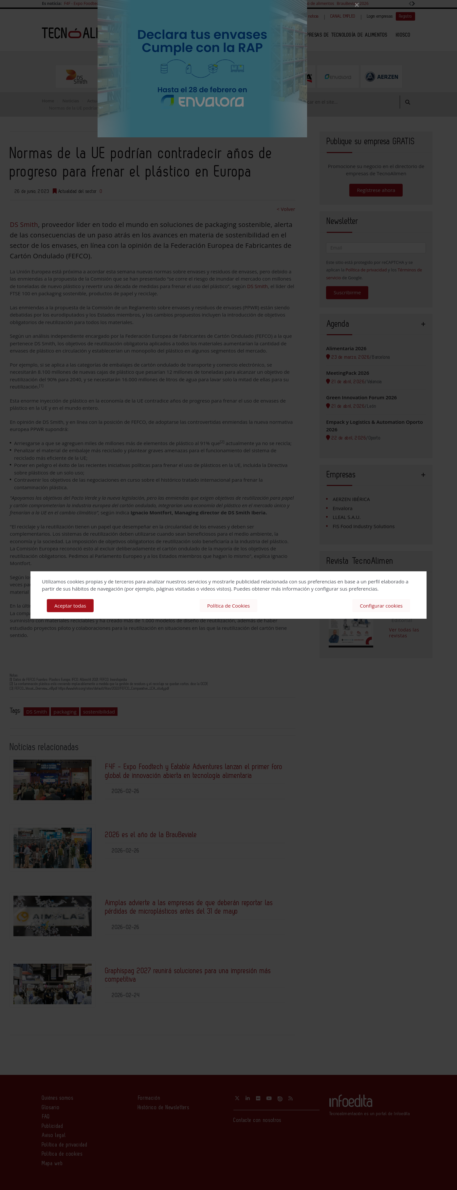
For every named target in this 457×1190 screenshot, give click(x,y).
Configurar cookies (381, 605)
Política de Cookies (228, 605)
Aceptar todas (70, 605)
